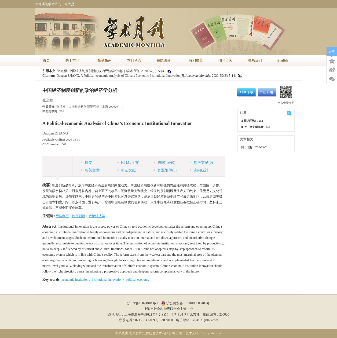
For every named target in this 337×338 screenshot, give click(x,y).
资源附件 (165, 170)
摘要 (86, 162)
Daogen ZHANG (55, 133)
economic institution (75, 279)
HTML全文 (128, 162)
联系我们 (255, 60)
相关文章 (90, 170)
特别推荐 (196, 60)
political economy (137, 279)
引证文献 (126, 170)
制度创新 (78, 216)
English (282, 60)
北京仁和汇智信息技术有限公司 (152, 333)
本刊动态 (134, 60)
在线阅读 (165, 60)
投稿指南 (105, 60)
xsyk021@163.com (205, 320)
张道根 (48, 100)
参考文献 (201, 162)
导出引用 (266, 92)
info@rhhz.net (212, 333)
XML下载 (246, 92)
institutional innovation (107, 279)
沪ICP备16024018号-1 (142, 303)
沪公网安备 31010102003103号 (185, 303)
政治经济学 (97, 216)
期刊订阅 (225, 60)
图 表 (164, 162)
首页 (46, 60)
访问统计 (199, 170)
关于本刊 (73, 60)
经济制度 (62, 216)
